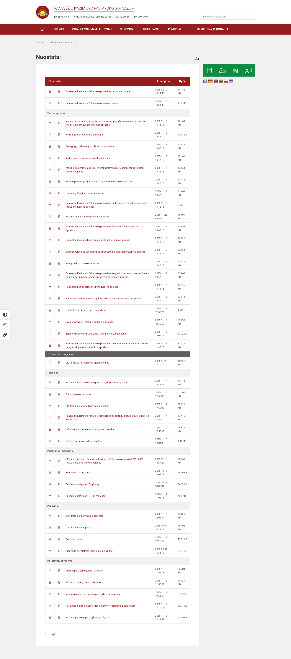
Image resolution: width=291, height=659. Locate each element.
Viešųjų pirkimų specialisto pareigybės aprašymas (93, 594)
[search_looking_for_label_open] (251, 16)
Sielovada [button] (127, 29)
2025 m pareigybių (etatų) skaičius (84, 570)
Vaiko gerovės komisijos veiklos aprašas (88, 158)
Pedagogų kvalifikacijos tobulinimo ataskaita (90, 146)
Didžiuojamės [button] (151, 29)
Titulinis (40, 42)
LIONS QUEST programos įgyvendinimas (87, 362)
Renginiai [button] (174, 29)
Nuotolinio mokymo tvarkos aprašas (85, 310)
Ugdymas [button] (58, 29)
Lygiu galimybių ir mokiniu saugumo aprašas (89, 322)
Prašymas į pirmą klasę (78, 472)
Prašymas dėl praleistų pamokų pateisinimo (89, 551)
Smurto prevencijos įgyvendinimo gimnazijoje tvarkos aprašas (99, 181)
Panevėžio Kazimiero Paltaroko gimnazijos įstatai (92, 103)
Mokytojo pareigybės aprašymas (83, 582)
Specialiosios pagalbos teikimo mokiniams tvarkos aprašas (98, 240)
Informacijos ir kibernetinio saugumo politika (90, 429)
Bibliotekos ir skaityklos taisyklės (84, 441)
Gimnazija (123, 17)
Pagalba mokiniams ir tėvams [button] (92, 29)
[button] (229, 8)
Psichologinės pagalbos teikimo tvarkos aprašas (92, 286)
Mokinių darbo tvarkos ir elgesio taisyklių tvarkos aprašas (96, 382)
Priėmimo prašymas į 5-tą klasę (82, 484)
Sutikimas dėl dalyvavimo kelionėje (84, 515)
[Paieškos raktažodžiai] (227, 16)
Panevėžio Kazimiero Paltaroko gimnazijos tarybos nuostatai (98, 91)
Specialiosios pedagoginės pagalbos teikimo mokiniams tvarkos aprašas (105, 251)
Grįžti (53, 634)
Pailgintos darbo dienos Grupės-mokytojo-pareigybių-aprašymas (100, 605)
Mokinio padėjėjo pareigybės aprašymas (88, 617)
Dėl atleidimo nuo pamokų (80, 527)
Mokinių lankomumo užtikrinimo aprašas (87, 216)
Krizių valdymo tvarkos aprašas (82, 263)
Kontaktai (141, 17)
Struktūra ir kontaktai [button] (213, 29)
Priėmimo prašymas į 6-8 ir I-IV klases (85, 496)
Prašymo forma (74, 539)
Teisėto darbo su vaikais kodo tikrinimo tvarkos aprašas (96, 333)
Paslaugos (61, 17)
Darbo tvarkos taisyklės (78, 394)
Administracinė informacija (93, 17)
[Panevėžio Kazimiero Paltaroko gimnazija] (45, 11)
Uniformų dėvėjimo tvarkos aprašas (85, 193)
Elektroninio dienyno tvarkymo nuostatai (87, 406)
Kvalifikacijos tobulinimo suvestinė (84, 134)
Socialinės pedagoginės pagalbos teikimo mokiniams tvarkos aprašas (104, 298)
